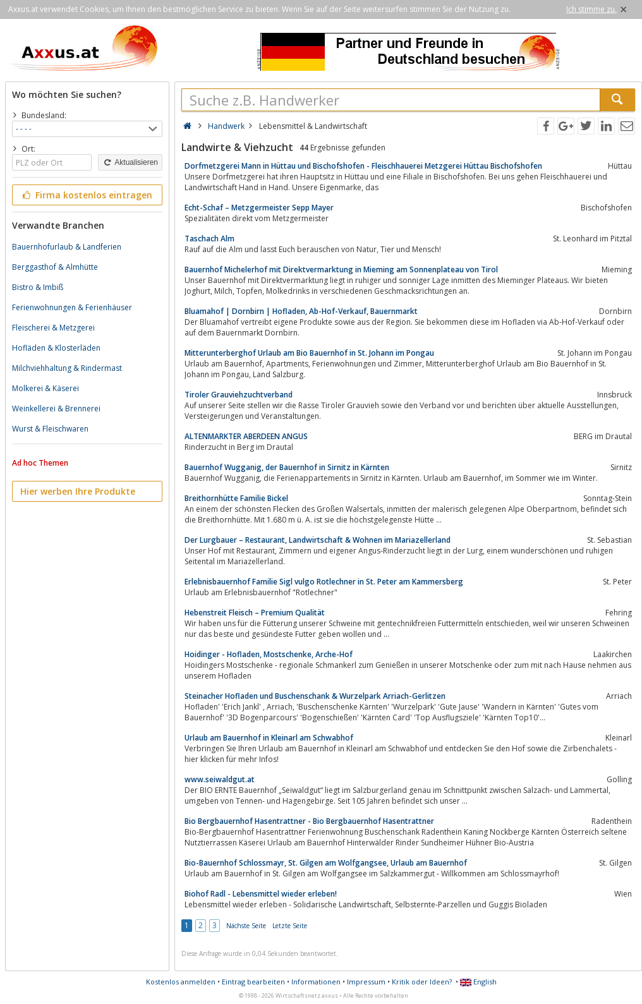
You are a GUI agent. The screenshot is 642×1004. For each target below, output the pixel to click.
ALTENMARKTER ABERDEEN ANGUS (246, 436)
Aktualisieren (130, 162)
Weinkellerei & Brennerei (56, 408)
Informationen (316, 981)
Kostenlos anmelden (180, 981)
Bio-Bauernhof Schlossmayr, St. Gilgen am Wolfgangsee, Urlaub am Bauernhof (326, 862)
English (478, 981)
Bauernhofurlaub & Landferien (66, 246)
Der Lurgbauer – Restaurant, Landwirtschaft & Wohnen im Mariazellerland (318, 540)
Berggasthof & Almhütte (55, 267)
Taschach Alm (209, 238)
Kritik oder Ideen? (422, 981)
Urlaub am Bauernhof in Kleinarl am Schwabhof (269, 737)
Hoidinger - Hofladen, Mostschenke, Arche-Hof (269, 654)
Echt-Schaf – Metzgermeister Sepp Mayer (259, 207)
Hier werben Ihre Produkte (77, 491)
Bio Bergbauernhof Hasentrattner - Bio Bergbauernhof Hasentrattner (309, 821)
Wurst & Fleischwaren (50, 428)
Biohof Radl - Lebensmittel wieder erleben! (261, 893)
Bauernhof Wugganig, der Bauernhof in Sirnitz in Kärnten (287, 467)
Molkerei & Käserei (45, 388)
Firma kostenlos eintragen (86, 195)
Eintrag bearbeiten (253, 981)
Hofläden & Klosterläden (56, 347)
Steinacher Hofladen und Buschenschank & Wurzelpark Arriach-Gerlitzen (315, 696)
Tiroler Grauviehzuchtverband (239, 394)
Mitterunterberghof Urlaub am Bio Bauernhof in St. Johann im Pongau (309, 353)
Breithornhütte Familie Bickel (236, 498)
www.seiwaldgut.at (220, 779)
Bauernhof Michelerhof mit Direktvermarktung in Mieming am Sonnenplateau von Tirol (341, 269)
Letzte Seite (289, 925)
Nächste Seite (246, 925)
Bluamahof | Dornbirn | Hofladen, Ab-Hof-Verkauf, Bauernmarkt (301, 311)
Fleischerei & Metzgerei (53, 327)
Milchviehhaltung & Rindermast (67, 368)
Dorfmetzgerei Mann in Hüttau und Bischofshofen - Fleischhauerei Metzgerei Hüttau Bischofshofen (363, 165)
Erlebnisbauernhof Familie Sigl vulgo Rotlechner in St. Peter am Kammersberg (324, 581)
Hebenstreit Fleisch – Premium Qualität (255, 612)
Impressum (366, 981)
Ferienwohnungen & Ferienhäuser (72, 307)
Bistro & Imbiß (37, 287)
